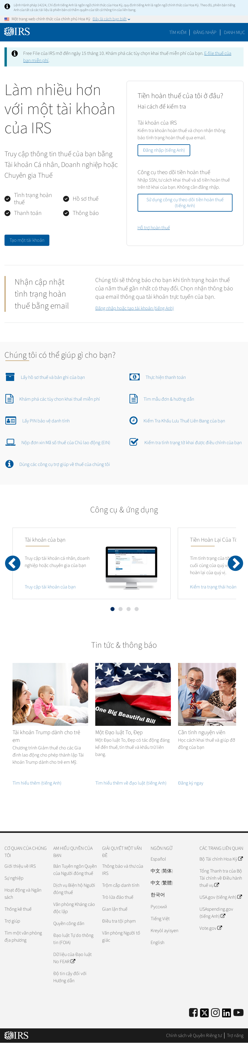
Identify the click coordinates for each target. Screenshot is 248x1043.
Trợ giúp (12, 921)
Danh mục (234, 32)
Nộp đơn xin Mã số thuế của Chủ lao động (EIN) (57, 442)
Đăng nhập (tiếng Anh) (164, 150)
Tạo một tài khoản (27, 240)
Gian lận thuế (114, 909)
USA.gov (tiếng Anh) (220, 897)
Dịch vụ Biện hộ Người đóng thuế (74, 889)
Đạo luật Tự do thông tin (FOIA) (73, 939)
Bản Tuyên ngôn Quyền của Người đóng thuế (75, 870)
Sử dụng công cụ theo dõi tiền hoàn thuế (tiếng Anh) (185, 202)
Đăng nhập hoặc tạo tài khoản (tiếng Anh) (134, 308)
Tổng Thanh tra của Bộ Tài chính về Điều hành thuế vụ (220, 878)
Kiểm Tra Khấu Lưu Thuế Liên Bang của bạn (177, 420)
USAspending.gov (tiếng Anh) (216, 913)
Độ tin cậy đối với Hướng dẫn (70, 977)
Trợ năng (235, 1036)
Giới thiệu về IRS (20, 866)
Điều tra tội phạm (119, 921)
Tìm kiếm (177, 32)
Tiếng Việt (160, 918)
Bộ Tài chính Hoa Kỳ (221, 859)
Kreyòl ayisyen (164, 930)
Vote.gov (210, 928)
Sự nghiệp (14, 878)
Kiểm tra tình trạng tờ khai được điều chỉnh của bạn (186, 442)
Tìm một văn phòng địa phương (23, 936)
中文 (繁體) (162, 883)
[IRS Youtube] (238, 1013)
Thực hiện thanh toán (158, 377)
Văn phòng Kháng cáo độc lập (74, 908)
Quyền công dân (68, 923)
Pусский (159, 906)
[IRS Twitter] (204, 1015)
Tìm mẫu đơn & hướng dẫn (162, 398)
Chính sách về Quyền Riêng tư (194, 1036)
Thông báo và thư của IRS (122, 870)
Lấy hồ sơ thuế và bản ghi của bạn (45, 377)
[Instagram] (215, 1013)
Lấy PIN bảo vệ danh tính (37, 420)
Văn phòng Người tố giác (121, 936)
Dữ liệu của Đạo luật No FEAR (72, 958)
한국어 (158, 895)
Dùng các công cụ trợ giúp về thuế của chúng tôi (57, 464)
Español (158, 859)
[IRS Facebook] (193, 1013)
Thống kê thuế (18, 909)
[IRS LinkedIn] (226, 1015)
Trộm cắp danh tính (120, 885)
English (157, 942)
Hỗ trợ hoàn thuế (154, 227)
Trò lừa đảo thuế (117, 897)
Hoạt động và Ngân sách (22, 894)
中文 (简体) (162, 871)
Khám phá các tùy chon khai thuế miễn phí (52, 398)
